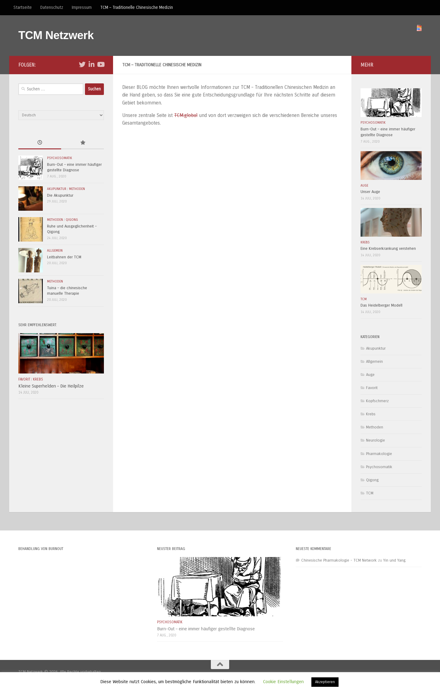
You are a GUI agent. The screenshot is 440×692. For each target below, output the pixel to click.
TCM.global (185, 115)
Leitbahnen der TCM (64, 257)
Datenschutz (51, 7)
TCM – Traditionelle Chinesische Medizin (136, 7)
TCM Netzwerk (56, 35)
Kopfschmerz (377, 401)
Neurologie (375, 440)
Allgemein (55, 251)
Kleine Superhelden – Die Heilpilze (51, 386)
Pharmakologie (379, 453)
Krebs (38, 379)
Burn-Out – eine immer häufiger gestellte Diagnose (206, 629)
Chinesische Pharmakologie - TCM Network (339, 560)
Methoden (77, 189)
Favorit (24, 379)
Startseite (22, 7)
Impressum (82, 7)
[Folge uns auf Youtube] (100, 64)
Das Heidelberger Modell (381, 305)
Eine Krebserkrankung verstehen (388, 248)
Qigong (72, 220)
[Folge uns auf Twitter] (82, 64)
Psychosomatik (59, 158)
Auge (364, 186)
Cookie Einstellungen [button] (283, 681)
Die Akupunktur (60, 195)
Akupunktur (56, 189)
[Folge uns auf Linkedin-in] (91, 64)
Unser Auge (370, 191)
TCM (364, 299)
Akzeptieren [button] (325, 681)
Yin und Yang (394, 560)
